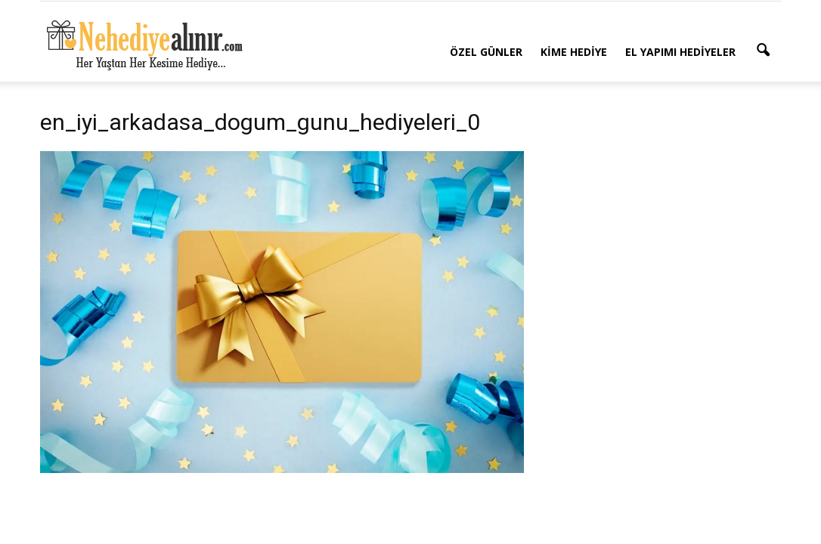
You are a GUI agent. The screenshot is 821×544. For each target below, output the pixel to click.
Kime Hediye (574, 52)
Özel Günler (486, 52)
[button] (763, 50)
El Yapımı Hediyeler (680, 52)
